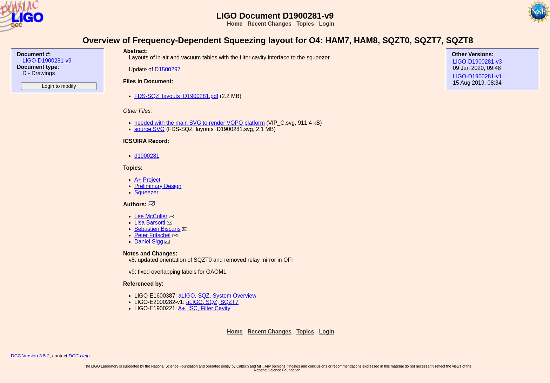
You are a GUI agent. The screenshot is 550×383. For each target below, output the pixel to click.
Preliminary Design (157, 186)
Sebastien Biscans (157, 229)
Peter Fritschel (152, 235)
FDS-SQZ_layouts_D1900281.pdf (176, 96)
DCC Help (79, 355)
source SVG (149, 129)
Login (326, 24)
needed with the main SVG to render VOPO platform (199, 123)
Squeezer (146, 192)
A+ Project (147, 180)
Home (234, 24)
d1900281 (146, 156)
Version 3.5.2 (36, 355)
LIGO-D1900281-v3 (477, 62)
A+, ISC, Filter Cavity (204, 308)
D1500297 (168, 69)
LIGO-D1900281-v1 (477, 76)
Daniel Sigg (148, 242)
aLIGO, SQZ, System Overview (217, 296)
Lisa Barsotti (149, 223)
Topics (305, 24)
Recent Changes (269, 24)
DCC (16, 355)
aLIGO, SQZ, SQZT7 (212, 302)
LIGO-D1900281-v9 (47, 61)
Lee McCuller (150, 216)
